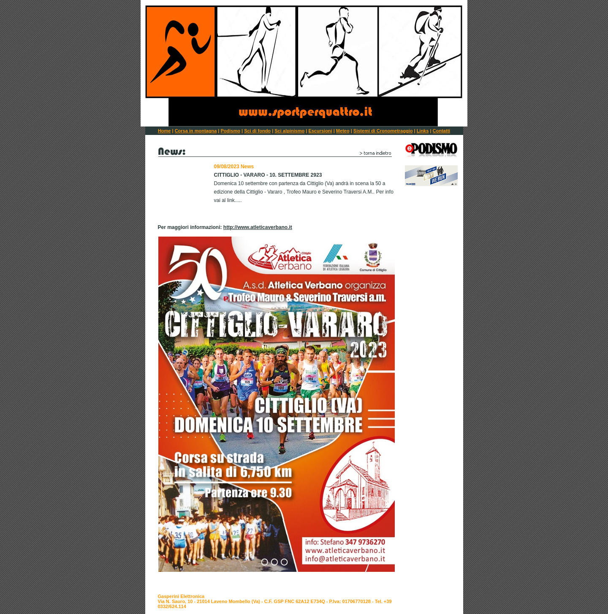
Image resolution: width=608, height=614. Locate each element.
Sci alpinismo (289, 130)
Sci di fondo (257, 130)
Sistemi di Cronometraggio (383, 130)
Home (164, 130)
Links (423, 130)
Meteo (343, 130)
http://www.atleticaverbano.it (257, 227)
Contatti (442, 130)
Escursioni (320, 130)
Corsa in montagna (196, 130)
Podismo (230, 130)
